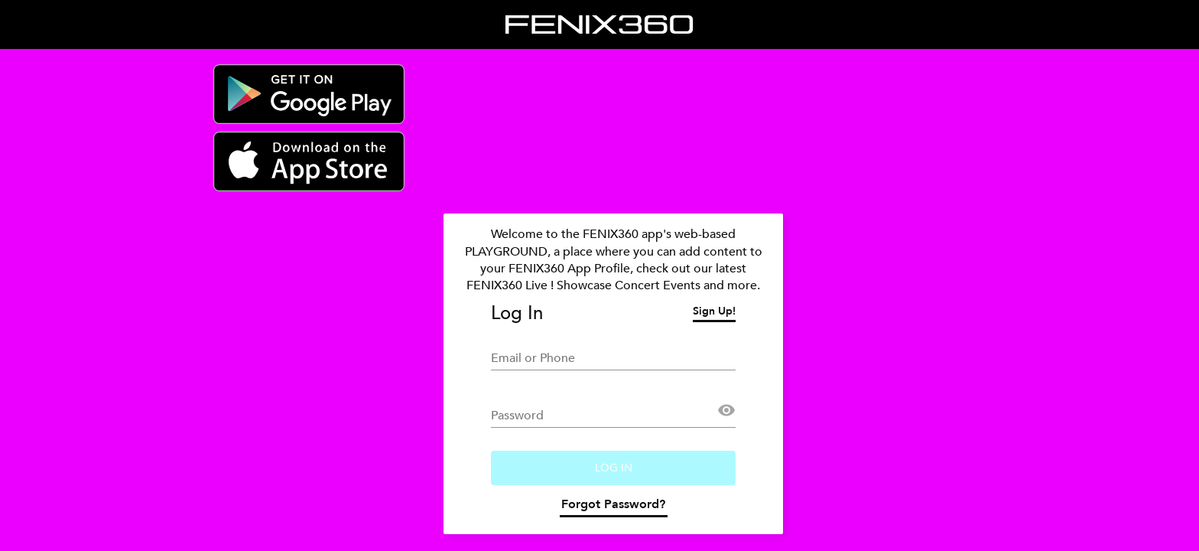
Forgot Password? (613, 506)
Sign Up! (714, 313)
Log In (613, 468)
